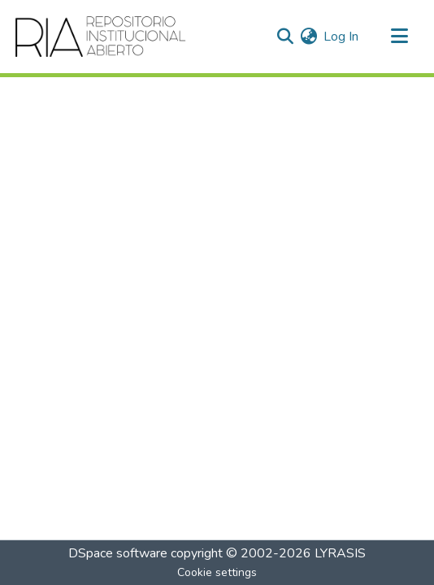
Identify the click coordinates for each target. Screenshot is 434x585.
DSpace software (117, 553)
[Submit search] (285, 36)
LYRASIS (340, 553)
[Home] (101, 36)
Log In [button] (341, 37)
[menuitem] (308, 36)
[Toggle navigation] (399, 36)
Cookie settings (217, 572)
